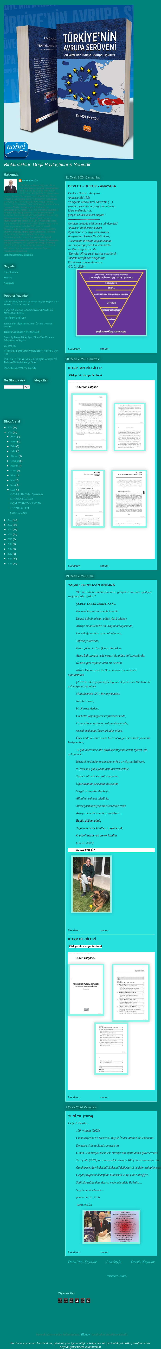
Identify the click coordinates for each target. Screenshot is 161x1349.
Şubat (13, 485)
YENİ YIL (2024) (80, 1116)
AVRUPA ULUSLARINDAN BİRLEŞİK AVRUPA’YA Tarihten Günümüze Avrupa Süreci (30, 361)
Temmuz (14, 461)
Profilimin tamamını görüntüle (18, 255)
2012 (10, 554)
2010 (10, 563)
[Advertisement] (22, 1309)
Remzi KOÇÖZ (30, 180)
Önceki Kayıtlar (143, 1262)
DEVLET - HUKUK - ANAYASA (92, 186)
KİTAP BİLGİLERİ (82, 939)
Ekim (13, 446)
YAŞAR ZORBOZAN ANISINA (91, 585)
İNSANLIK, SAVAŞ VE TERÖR (20, 368)
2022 (10, 524)
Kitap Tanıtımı (11, 272)
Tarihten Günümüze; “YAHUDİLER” (22, 332)
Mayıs (13, 470)
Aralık (13, 436)
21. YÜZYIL (10, 345)
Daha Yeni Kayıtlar (82, 1262)
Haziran (14, 465)
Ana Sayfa (113, 1262)
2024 (10, 432)
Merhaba (8, 277)
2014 (10, 549)
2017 (10, 544)
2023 (10, 520)
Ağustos (14, 456)
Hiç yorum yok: (131, 349)
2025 (10, 427)
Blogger (86, 1334)
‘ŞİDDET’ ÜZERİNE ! (15, 318)
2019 (10, 539)
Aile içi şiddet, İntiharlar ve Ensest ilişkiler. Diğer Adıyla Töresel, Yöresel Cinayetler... (31, 303)
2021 (10, 529)
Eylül (13, 451)
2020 (10, 534)
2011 (10, 558)
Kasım (13, 441)
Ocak (13, 490)
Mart (13, 480)
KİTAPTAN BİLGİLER (85, 368)
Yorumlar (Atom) (116, 1276)
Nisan (13, 475)
